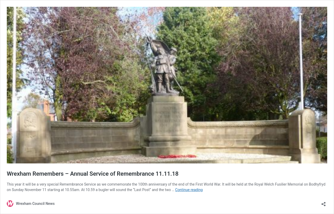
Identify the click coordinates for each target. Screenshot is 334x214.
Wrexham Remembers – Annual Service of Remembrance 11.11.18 (92, 173)
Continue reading (189, 190)
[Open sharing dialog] (323, 202)
